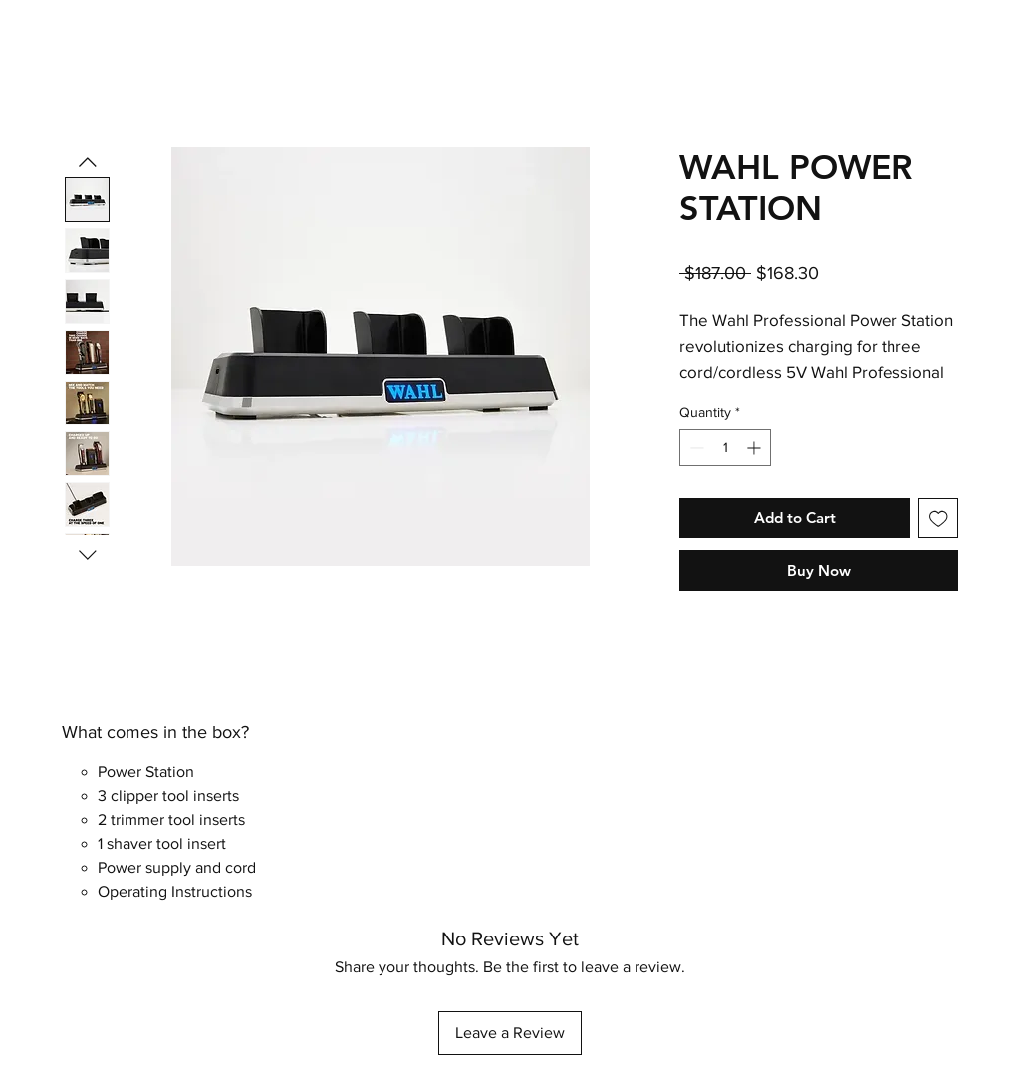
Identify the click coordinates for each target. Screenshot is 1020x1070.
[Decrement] (694, 447)
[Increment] (755, 447)
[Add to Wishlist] (938, 518)
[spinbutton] (725, 447)
